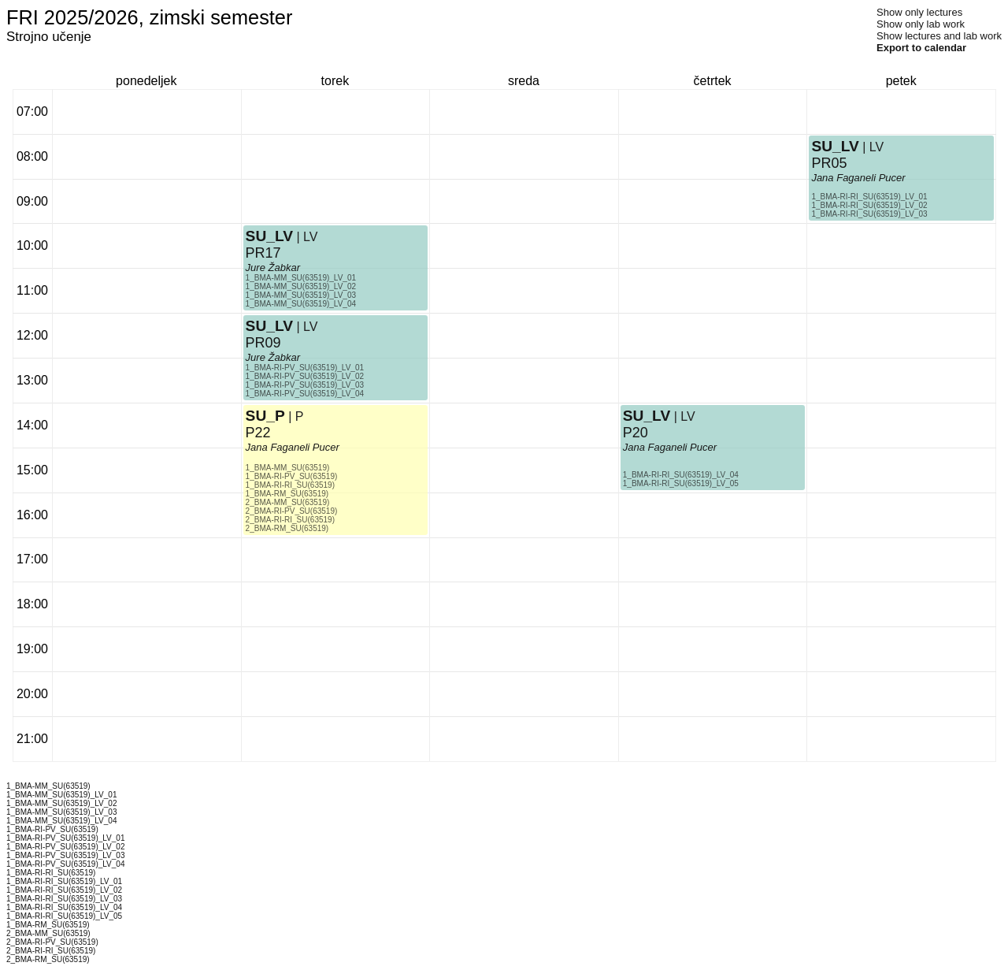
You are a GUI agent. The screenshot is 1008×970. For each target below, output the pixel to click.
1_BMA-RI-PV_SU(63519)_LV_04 (305, 393)
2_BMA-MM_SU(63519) (288, 502)
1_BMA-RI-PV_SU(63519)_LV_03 (305, 385)
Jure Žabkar (273, 267)
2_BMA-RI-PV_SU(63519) (292, 511)
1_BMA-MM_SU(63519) (288, 467)
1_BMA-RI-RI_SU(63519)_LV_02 (869, 205)
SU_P (265, 415)
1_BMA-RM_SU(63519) (287, 493)
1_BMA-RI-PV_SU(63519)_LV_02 (305, 376)
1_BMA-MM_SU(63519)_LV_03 (301, 295)
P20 (635, 432)
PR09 (263, 343)
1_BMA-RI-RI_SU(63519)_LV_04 (681, 474)
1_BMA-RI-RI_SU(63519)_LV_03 (869, 214)
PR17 (263, 253)
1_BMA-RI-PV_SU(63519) (292, 476)
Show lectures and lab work (939, 36)
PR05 (829, 163)
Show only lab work (920, 24)
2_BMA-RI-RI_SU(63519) (290, 519)
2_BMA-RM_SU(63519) (287, 528)
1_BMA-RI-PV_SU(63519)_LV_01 (305, 367)
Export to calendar (921, 48)
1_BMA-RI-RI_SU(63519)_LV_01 (869, 196)
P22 (258, 432)
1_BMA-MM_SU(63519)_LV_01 (301, 277)
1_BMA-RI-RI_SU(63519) (290, 485)
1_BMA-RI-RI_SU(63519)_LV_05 (681, 483)
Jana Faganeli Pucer (292, 447)
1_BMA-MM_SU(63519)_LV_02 (301, 286)
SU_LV (269, 236)
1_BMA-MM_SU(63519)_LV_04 (301, 303)
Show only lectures (919, 12)
